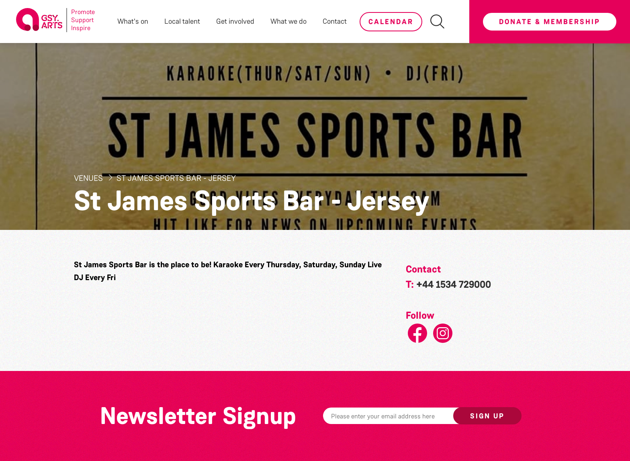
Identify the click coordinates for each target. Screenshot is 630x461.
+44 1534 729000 (453, 284)
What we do (288, 21)
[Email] (400, 416)
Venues (89, 178)
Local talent (182, 21)
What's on (132, 21)
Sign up (487, 416)
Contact (335, 21)
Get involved (235, 21)
